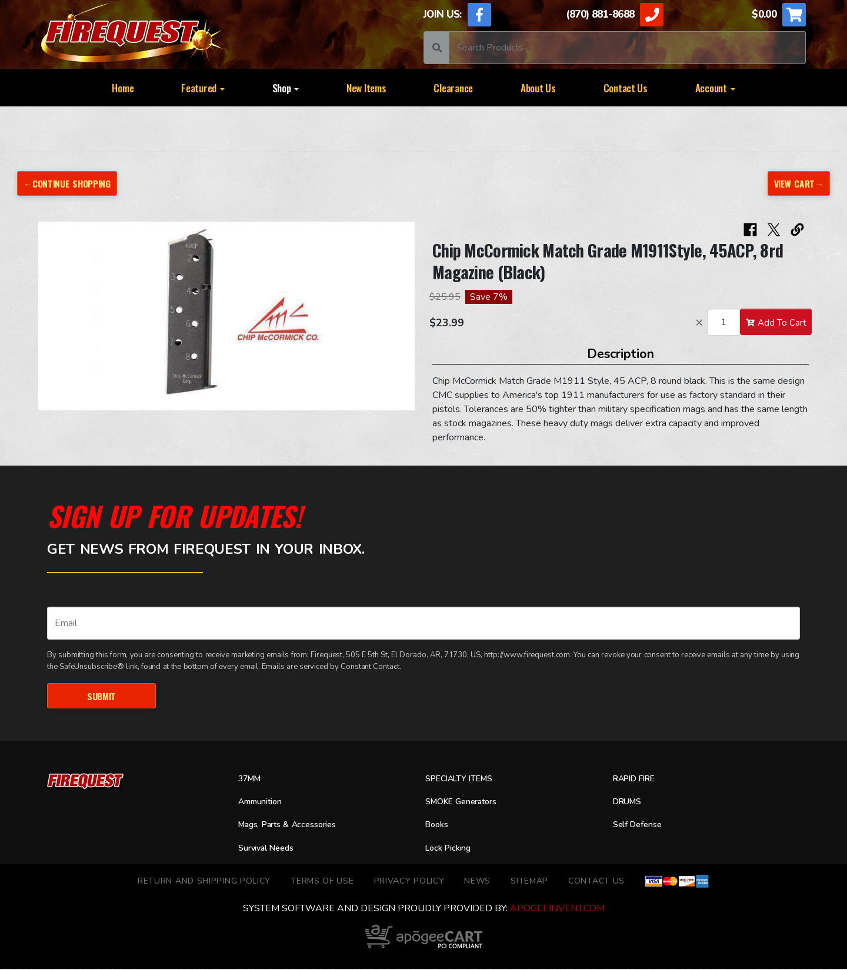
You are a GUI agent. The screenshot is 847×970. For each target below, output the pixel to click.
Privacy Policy (409, 882)
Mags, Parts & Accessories (295, 826)
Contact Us (625, 87)
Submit (101, 696)
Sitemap (529, 882)
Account (715, 87)
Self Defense (641, 826)
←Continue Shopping (71, 183)
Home (123, 87)
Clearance (453, 87)
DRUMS (629, 803)
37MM (251, 780)
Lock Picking (451, 849)
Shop (285, 87)
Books (438, 826)
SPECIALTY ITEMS (463, 780)
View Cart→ (797, 183)
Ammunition (264, 803)
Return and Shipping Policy (204, 882)
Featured (203, 87)
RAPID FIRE (638, 780)
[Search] (627, 47)
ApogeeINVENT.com (557, 909)
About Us (538, 87)
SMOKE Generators (466, 803)
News (477, 882)
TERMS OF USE (322, 882)
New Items (366, 87)
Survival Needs (270, 849)
